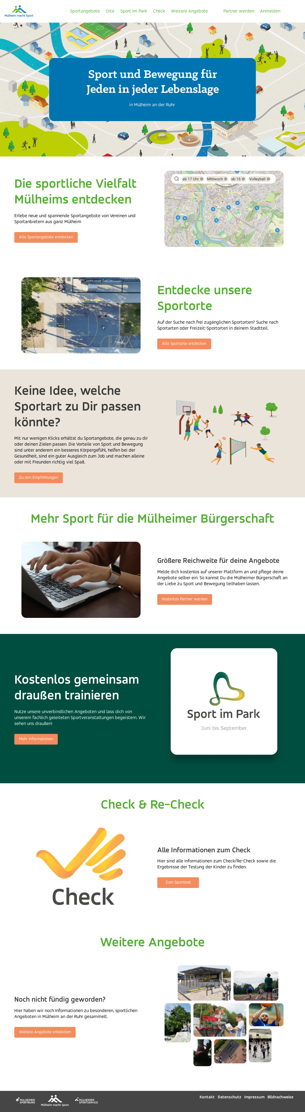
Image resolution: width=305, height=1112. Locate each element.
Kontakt (207, 1097)
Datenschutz (229, 1097)
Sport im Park (133, 11)
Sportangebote (85, 11)
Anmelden (270, 11)
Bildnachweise (280, 1097)
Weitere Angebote (189, 11)
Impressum (254, 1097)
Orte (110, 11)
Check (159, 11)
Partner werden (238, 11)
